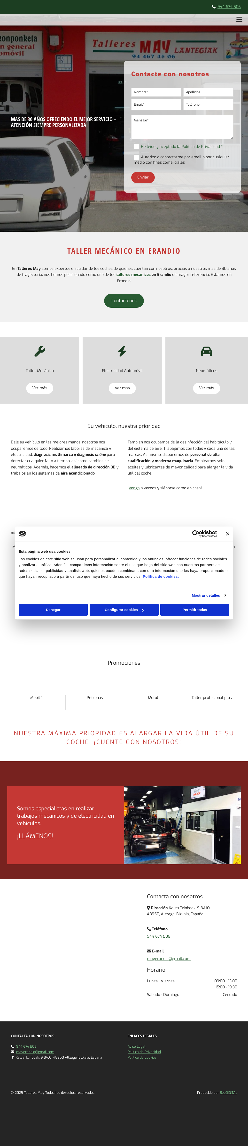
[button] (124, 301)
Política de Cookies (142, 1057)
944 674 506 (229, 6)
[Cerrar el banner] (227, 533)
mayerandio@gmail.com (169, 958)
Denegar (53, 610)
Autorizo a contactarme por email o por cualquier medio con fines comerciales (181, 159)
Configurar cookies (124, 610)
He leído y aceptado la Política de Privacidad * (182, 146)
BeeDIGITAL (228, 1092)
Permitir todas (195, 610)
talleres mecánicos (133, 274)
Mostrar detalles (206, 595)
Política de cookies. (161, 576)
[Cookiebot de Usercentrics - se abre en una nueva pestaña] (196, 533)
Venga (134, 488)
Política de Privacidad (144, 1052)
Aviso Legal (136, 1046)
